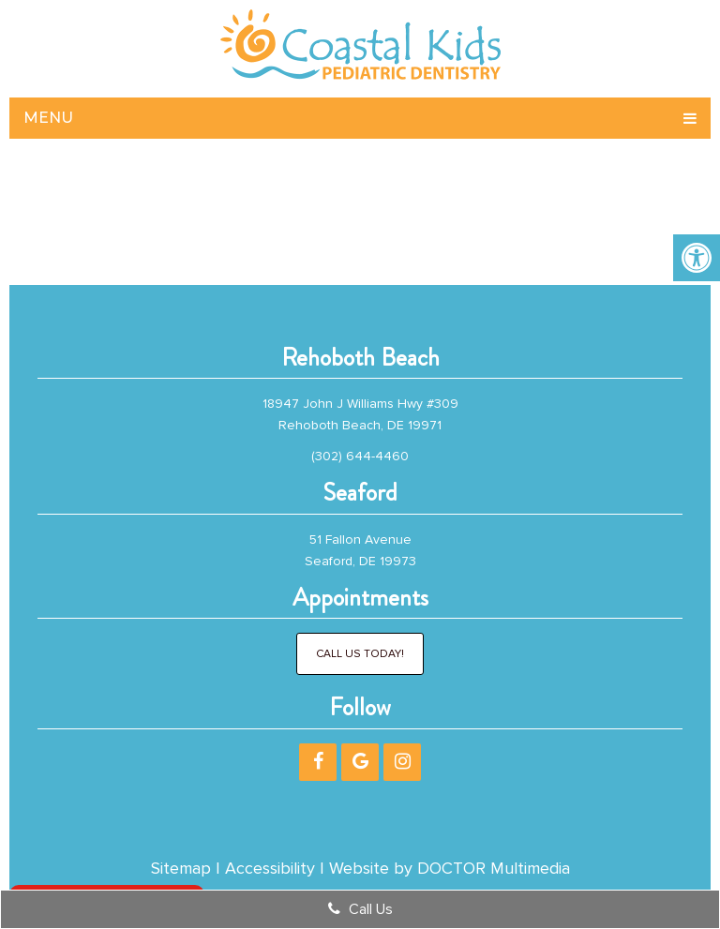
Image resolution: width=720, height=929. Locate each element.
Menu (48, 118)
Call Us (360, 909)
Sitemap (181, 868)
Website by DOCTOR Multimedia (449, 868)
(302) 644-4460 (360, 456)
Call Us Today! (360, 654)
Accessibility (270, 868)
